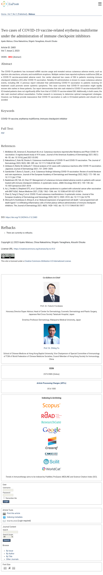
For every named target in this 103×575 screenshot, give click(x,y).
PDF (3, 133)
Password (6, 493)
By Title (9, 556)
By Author (10, 554)
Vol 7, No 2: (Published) (17, 14)
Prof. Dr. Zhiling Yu (51, 348)
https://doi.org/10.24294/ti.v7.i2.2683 (21, 217)
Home (3, 14)
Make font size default (9, 567)
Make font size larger (13, 567)
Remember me (11, 498)
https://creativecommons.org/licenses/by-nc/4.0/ (34, 249)
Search (10, 531)
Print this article (13, 513)
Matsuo (32, 14)
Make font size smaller (5, 567)
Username (6, 488)
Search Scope (8, 536)
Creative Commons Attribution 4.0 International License (48, 261)
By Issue (9, 551)
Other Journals (12, 559)
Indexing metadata (15, 517)
